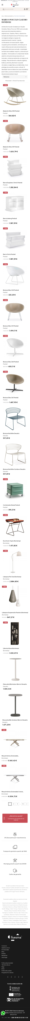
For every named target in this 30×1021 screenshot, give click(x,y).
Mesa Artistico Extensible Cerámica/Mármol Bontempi (11, 756)
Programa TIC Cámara (7, 972)
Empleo (4, 953)
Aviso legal (4, 957)
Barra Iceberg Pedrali (10, 218)
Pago (3, 967)
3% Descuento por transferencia (15, 848)
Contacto (4, 946)
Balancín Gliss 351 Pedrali (11, 147)
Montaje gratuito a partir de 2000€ (15, 872)
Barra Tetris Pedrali (9, 254)
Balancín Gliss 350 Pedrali (11, 111)
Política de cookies (7, 970)
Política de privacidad (7, 963)
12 (23, 804)
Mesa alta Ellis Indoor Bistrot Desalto (15, 684)
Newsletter (4, 955)
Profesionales (5, 949)
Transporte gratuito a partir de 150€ (15, 840)
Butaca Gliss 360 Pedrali (11, 362)
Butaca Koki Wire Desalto (11, 433)
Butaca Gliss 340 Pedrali (11, 290)
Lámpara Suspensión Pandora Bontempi (15, 612)
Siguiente (26, 804)
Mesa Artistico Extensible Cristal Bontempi (12, 792)
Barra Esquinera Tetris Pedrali (12, 182)
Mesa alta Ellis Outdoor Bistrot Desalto (15, 720)
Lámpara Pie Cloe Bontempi (12, 577)
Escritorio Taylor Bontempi (12, 541)
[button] (15, 818)
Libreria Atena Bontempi (11, 648)
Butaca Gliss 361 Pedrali (10, 397)
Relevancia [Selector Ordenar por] (15, 77)
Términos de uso (6, 965)
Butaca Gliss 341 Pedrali (10, 326)
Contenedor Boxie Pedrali (11, 505)
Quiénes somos (6, 947)
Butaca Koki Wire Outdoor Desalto (14, 469)
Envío (3, 968)
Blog (3, 951)
